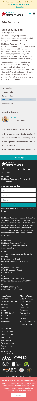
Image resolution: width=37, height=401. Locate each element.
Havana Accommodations (27, 320)
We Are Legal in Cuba (7, 347)
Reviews (4, 304)
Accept (18, 395)
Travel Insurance (27, 316)
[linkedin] (24, 169)
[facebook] (3, 169)
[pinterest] (3, 172)
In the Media (6, 340)
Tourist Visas (25, 313)
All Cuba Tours (26, 296)
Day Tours (24, 305)
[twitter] (18, 169)
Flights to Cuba (26, 324)
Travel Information (9, 301)
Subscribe (18, 205)
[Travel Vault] (16, 364)
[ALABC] (9, 370)
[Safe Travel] (26, 364)
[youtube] (29, 169)
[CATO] (20, 358)
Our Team (5, 337)
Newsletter (5, 316)
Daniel (13, 117)
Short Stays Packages (24, 309)
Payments (5, 322)
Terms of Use (25, 376)
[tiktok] (13, 169)
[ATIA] (6, 364)
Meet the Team (9, 112)
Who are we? (6, 328)
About (3, 310)
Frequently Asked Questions (15, 129)
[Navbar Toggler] (34, 13)
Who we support (8, 343)
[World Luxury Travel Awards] (29, 370)
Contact (4, 307)
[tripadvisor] (8, 172)
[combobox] (18, 200)
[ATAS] (7, 358)
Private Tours (25, 302)
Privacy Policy (11, 376)
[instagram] (8, 169)
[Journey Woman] (21, 370)
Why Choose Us (7, 331)
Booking (4, 319)
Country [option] (6, 200)
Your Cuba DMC (7, 334)
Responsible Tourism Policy (7, 352)
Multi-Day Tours (26, 299)
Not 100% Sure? (7, 313)
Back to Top (18, 157)
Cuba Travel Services (6, 297)
